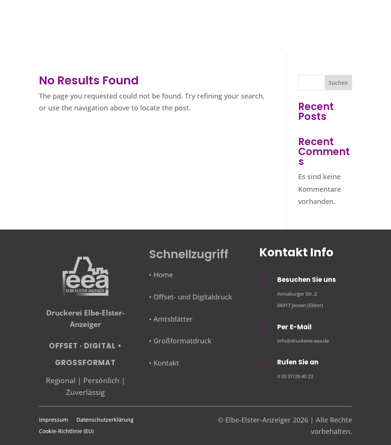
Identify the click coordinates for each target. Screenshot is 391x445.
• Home (161, 274)
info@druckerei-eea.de (303, 340)
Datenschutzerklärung (105, 420)
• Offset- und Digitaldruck (190, 296)
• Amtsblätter (171, 319)
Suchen (338, 82)
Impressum (53, 420)
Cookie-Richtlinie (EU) (66, 432)
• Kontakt (164, 362)
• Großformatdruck (180, 340)
